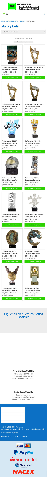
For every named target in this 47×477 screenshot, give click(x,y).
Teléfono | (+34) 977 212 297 (23, 374)
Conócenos (5, 409)
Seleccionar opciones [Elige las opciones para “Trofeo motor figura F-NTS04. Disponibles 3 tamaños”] (34, 225)
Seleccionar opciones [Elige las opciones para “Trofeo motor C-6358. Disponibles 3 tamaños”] (12, 298)
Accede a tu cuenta (7, 422)
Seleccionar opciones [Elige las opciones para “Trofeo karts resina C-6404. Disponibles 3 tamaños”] (12, 114)
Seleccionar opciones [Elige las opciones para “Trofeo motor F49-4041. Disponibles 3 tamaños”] (34, 151)
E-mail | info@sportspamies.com (23, 378)
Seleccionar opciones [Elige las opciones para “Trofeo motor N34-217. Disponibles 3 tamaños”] (12, 151)
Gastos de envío (6, 411)
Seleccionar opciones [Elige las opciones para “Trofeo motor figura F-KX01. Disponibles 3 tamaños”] (12, 225)
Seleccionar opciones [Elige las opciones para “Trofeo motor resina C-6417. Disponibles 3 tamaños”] (34, 78)
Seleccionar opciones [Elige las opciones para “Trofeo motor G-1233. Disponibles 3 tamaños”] (34, 298)
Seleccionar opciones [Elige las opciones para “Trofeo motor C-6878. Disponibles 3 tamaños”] (12, 262)
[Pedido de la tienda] (23, 42)
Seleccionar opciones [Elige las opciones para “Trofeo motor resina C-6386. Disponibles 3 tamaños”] (34, 114)
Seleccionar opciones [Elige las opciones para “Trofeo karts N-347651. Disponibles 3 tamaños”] (12, 78)
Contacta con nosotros (9, 414)
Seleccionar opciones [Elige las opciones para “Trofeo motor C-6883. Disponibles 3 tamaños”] (12, 188)
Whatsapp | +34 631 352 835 (23, 376)
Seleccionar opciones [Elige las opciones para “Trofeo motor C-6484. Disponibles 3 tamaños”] (34, 262)
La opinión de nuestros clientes (12, 417)
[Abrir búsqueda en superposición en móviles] (7, 14)
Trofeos (22, 21)
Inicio (3, 21)
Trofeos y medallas (12, 21)
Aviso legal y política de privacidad (13, 419)
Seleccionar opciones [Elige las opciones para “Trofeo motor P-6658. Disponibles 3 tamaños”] (34, 188)
